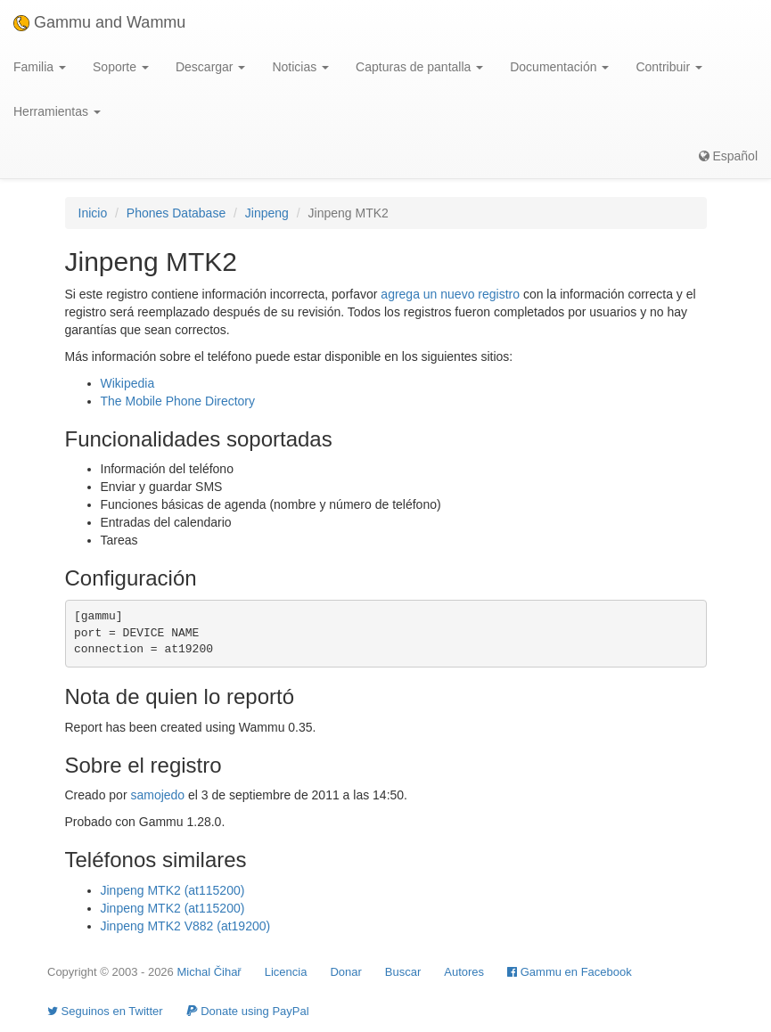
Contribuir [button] (669, 67)
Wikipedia (128, 383)
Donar (345, 972)
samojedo (157, 795)
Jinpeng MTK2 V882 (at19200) (186, 926)
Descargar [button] (210, 67)
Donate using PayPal (247, 1011)
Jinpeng (267, 213)
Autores (464, 972)
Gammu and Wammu (99, 22)
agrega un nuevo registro (450, 294)
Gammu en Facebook (569, 972)
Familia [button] (39, 67)
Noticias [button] (300, 67)
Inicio (93, 213)
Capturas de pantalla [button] (419, 67)
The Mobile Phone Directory (178, 401)
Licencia (286, 972)
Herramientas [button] (57, 111)
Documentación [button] (559, 67)
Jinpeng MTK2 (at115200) (173, 890)
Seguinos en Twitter (105, 1011)
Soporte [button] (121, 67)
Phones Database (176, 213)
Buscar (403, 972)
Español (728, 156)
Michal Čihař (208, 972)
